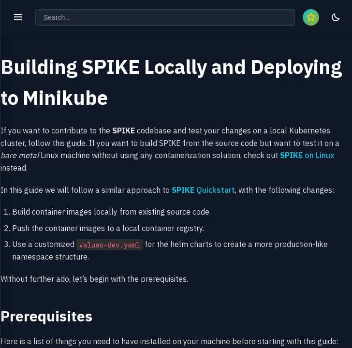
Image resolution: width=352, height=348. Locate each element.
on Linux (307, 155)
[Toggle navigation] (18, 17)
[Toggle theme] (335, 17)
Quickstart (203, 190)
